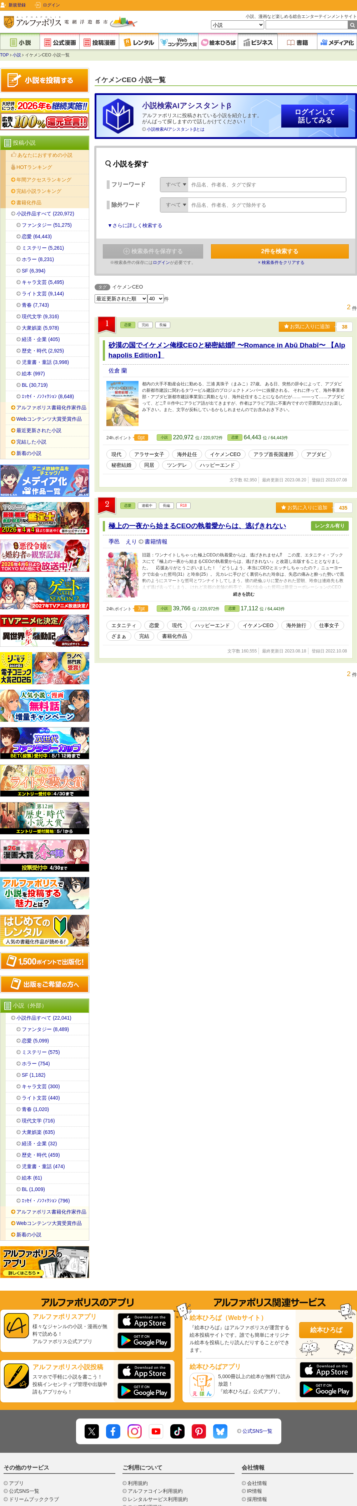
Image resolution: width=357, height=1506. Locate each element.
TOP (4, 54)
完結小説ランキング (38, 191)
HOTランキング (34, 167)
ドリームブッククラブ (34, 1499)
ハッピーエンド (217, 465)
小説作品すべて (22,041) (43, 1018)
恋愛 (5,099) (35, 1041)
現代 (116, 454)
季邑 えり (124, 542)
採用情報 (257, 1499)
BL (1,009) (33, 1189)
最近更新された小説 (38, 430)
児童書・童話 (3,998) (45, 362)
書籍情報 (156, 542)
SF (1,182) (33, 1075)
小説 (16, 54)
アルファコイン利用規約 (155, 1491)
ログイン (51, 4)
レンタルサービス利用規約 (158, 1499)
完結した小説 (31, 442)
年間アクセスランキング (43, 179)
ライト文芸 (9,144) (43, 293)
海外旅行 (296, 625)
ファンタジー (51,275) (47, 225)
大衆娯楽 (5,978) (40, 328)
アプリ (16, 1483)
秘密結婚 (121, 465)
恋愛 (127, 325)
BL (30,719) (35, 385)
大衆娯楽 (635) (38, 1132)
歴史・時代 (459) (41, 1155)
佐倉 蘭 (118, 370)
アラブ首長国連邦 (273, 454)
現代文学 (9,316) (40, 316)
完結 (144, 636)
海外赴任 (187, 454)
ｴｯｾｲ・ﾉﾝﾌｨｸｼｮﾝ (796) (46, 1201)
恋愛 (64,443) (37, 236)
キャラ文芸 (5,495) (43, 282)
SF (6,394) (33, 271)
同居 (149, 465)
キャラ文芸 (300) (41, 1086)
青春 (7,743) (35, 305)
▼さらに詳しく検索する (134, 225)
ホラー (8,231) (38, 259)
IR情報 (254, 1491)
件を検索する (280, 251)
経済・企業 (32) (39, 1143)
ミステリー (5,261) (43, 248)
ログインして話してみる (315, 116)
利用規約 (138, 1483)
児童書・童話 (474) (43, 1166)
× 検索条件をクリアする (281, 262)
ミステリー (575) (41, 1052)
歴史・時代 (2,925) (43, 351)
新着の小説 (28, 453)
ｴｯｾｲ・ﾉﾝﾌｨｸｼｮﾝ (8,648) (48, 396)
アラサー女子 (149, 454)
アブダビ (316, 454)
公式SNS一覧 (257, 1431)
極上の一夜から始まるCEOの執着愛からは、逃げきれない (197, 526)
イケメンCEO (225, 454)
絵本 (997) (33, 373)
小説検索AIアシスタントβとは (176, 129)
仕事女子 (329, 625)
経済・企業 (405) (41, 339)
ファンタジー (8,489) (45, 1029)
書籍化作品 (174, 636)
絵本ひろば (326, 1330)
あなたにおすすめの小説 (44, 155)
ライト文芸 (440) (41, 1098)
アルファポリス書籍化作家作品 (51, 407)
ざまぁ (118, 636)
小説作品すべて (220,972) (45, 213)
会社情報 (257, 1483)
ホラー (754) (36, 1063)
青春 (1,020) (35, 1109)
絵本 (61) (32, 1178)
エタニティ (123, 625)
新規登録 (17, 4)
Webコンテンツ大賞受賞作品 (49, 419)
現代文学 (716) (38, 1121)
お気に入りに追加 (307, 326)
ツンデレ (177, 465)
